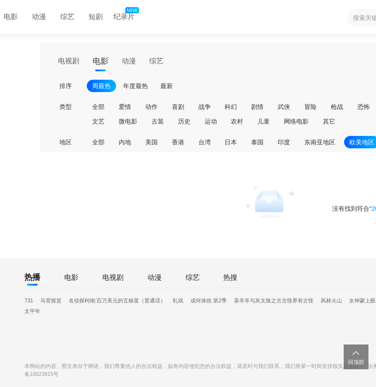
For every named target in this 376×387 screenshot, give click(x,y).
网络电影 (296, 121)
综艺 (67, 16)
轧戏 (178, 301)
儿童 (263, 121)
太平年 (32, 311)
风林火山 (331, 301)
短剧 (96, 16)
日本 (231, 142)
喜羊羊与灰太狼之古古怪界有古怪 (274, 301)
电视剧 (68, 61)
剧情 (257, 106)
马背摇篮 (51, 301)
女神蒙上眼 (362, 301)
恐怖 (363, 106)
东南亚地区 (319, 142)
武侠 (284, 106)
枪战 (337, 106)
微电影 (128, 121)
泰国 (257, 142)
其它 (329, 121)
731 (28, 301)
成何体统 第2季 (208, 301)
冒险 (310, 106)
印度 (284, 142)
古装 (157, 121)
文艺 (98, 121)
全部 (98, 106)
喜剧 (178, 106)
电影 (101, 61)
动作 (151, 106)
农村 (237, 121)
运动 (211, 121)
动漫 (39, 16)
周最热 (101, 85)
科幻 (231, 106)
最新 (166, 85)
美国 (151, 142)
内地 (125, 142)
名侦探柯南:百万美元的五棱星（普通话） (117, 301)
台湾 (204, 142)
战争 (204, 106)
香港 (178, 142)
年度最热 (135, 85)
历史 (184, 121)
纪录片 (125, 14)
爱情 (125, 106)
